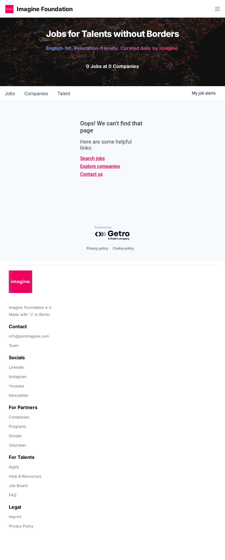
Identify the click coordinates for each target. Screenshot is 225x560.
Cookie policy (123, 248)
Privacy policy (97, 248)
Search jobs (92, 158)
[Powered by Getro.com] (112, 233)
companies (36, 93)
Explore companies (100, 166)
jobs (10, 93)
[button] (9, 9)
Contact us (91, 174)
